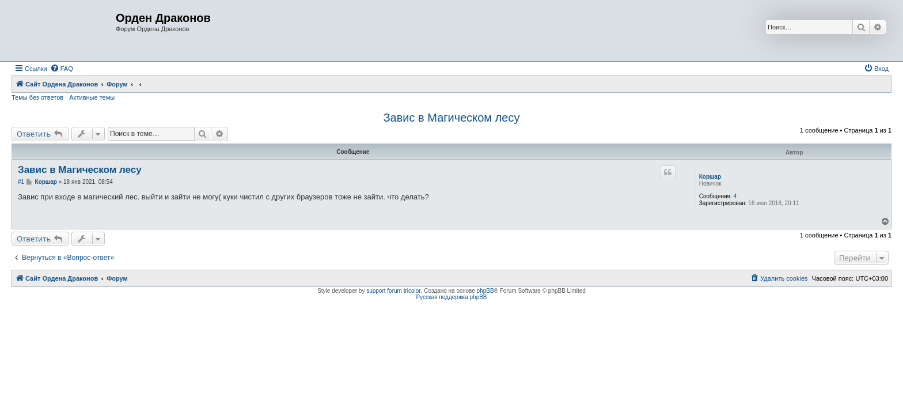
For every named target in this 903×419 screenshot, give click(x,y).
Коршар (710, 176)
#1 (21, 182)
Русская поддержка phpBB (451, 297)
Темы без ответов (37, 97)
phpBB (485, 291)
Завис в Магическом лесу (452, 117)
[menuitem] (61, 69)
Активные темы (92, 97)
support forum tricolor (393, 291)
